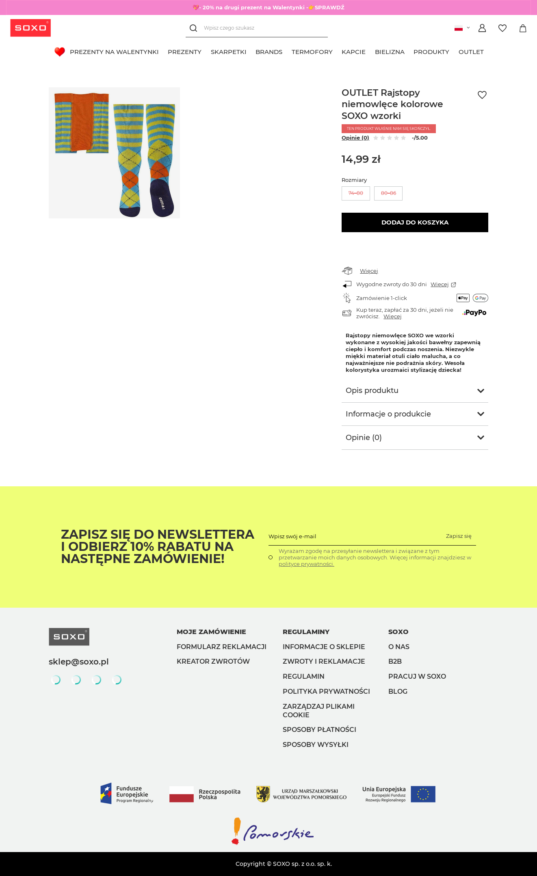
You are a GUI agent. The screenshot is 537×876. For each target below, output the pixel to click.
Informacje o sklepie (324, 647)
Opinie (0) (355, 137)
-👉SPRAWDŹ (325, 7)
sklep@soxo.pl (79, 662)
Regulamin (304, 676)
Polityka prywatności (326, 691)
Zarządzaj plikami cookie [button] (319, 711)
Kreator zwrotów (213, 661)
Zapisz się (459, 536)
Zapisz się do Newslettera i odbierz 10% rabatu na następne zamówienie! (157, 547)
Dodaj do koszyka (414, 222)
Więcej (369, 271)
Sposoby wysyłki (316, 745)
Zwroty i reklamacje (324, 661)
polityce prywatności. (306, 564)
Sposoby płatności (319, 730)
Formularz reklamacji (221, 647)
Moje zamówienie (211, 632)
